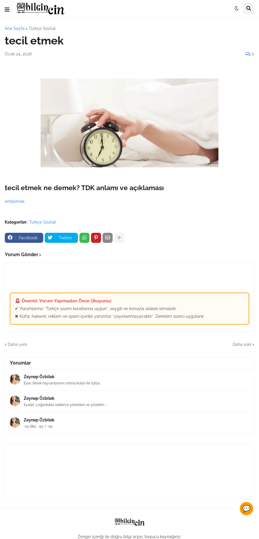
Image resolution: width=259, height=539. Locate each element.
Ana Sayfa (15, 28)
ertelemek (14, 201)
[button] (7, 10)
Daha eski (242, 344)
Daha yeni (17, 344)
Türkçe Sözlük (42, 28)
